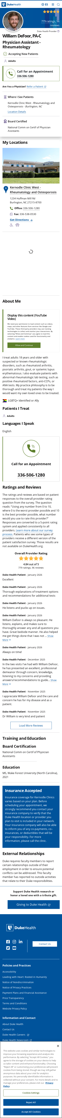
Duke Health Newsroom (15, 1040)
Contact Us (45, 944)
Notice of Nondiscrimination (18, 982)
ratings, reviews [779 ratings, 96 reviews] (50, 23)
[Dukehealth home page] (8, 4)
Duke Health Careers (14, 1034)
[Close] (58, 1046)
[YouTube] (15, 948)
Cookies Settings (30, 1092)
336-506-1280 (31, 475)
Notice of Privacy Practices (16, 987)
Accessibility (9, 971)
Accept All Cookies (30, 1111)
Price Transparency (13, 998)
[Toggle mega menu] (53, 4)
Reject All (31, 1102)
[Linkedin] (21, 942)
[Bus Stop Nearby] (18, 225)
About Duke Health (12, 1024)
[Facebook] (8, 942)
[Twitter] (8, 948)
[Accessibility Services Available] (13, 225)
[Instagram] (15, 942)
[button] (58, 4)
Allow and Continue (24, 345)
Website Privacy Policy (14, 1008)
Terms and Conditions (14, 1003)
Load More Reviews (31, 725)
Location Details (17, 111)
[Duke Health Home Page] (21, 927)
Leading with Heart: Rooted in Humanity (24, 976)
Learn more (20, 339)
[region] (31, 1079)
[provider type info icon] (58, 31)
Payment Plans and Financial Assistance (24, 992)
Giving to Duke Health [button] (32, 904)
